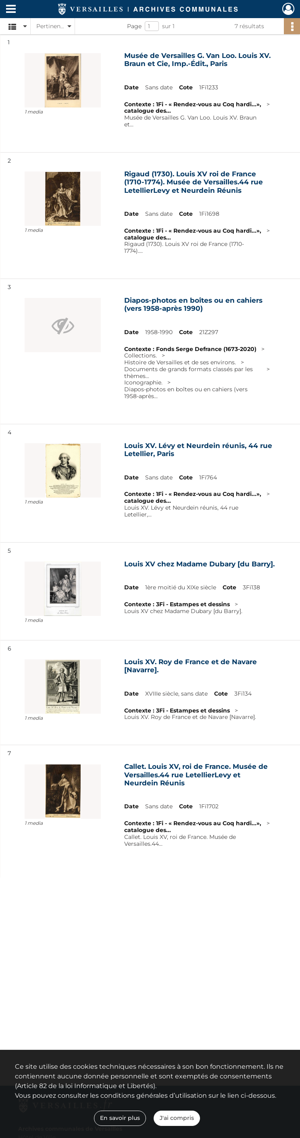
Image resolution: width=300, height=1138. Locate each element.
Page (134, 26)
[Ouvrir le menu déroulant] (11, 9)
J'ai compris (177, 1117)
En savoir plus (120, 1117)
